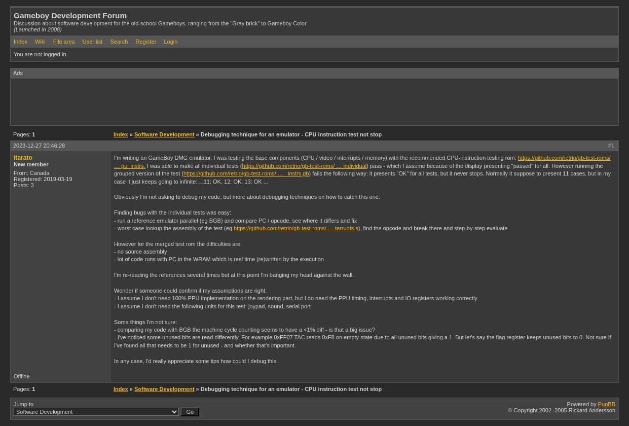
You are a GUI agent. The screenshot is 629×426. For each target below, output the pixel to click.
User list (93, 42)
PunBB (606, 404)
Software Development (164, 134)
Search (119, 42)
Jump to (106, 408)
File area (64, 42)
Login (170, 42)
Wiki (40, 42)
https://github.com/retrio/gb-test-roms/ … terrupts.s (296, 228)
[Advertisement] (195, 101)
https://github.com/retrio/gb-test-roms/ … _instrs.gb (246, 173)
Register (145, 42)
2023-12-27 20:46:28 (39, 146)
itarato (23, 157)
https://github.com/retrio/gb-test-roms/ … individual (304, 166)
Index (20, 42)
